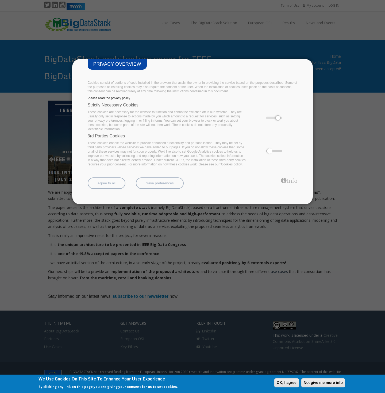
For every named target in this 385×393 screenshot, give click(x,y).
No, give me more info (323, 382)
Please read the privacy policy (109, 98)
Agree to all (107, 183)
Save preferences (160, 183)
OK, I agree (287, 382)
